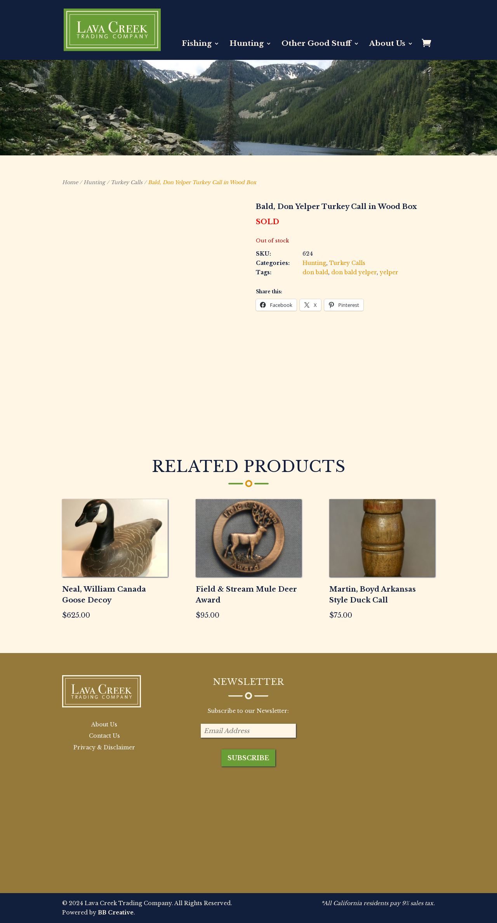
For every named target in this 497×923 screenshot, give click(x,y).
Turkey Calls (126, 182)
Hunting (246, 44)
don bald (315, 272)
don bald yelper (354, 272)
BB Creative (116, 912)
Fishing (197, 44)
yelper (389, 272)
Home (70, 182)
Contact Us (104, 735)
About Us (387, 44)
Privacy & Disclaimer (104, 747)
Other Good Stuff (316, 44)
